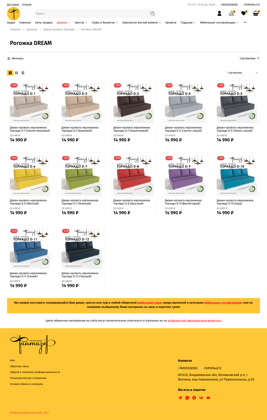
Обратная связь (19, 366)
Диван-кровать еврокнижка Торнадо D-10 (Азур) (235, 202)
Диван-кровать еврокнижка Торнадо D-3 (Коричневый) (131, 129)
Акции (11, 22)
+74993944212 (251, 4)
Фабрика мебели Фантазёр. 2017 (29, 412)
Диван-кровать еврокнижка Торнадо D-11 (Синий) (28, 275)
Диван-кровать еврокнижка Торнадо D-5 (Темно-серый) (235, 129)
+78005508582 (229, 4)
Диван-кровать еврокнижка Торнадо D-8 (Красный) (131, 202)
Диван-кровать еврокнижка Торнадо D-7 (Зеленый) (80, 202)
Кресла (81, 22)
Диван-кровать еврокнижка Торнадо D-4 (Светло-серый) (183, 129)
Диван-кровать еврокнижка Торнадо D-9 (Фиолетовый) (183, 202)
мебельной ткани (149, 302)
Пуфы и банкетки (105, 22)
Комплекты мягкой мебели (141, 22)
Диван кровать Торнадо (59, 29)
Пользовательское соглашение (28, 378)
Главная (15, 29)
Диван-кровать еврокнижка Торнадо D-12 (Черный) (80, 275)
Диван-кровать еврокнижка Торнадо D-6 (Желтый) (28, 202)
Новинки (25, 22)
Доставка (13, 4)
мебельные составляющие (223, 302)
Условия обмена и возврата (26, 384)
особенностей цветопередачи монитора (194, 320)
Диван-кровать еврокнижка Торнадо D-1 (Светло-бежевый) (30, 129)
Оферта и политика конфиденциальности (35, 372)
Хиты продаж (44, 22)
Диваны (64, 22)
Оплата (26, 4)
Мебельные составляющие (219, 22)
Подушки (188, 22)
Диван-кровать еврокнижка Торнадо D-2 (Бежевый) (80, 129)
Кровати (170, 22)
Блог (12, 360)
